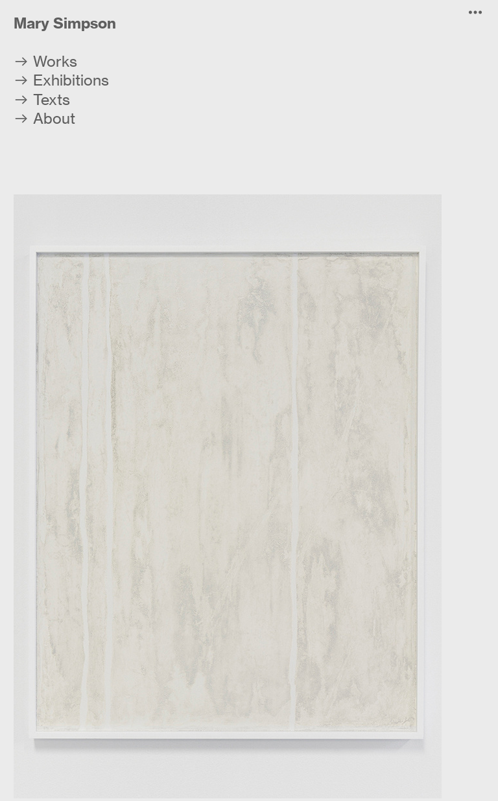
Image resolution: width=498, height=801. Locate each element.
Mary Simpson (65, 23)
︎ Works (45, 61)
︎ (475, 13)
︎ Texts (42, 100)
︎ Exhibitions (61, 80)
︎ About (44, 119)
